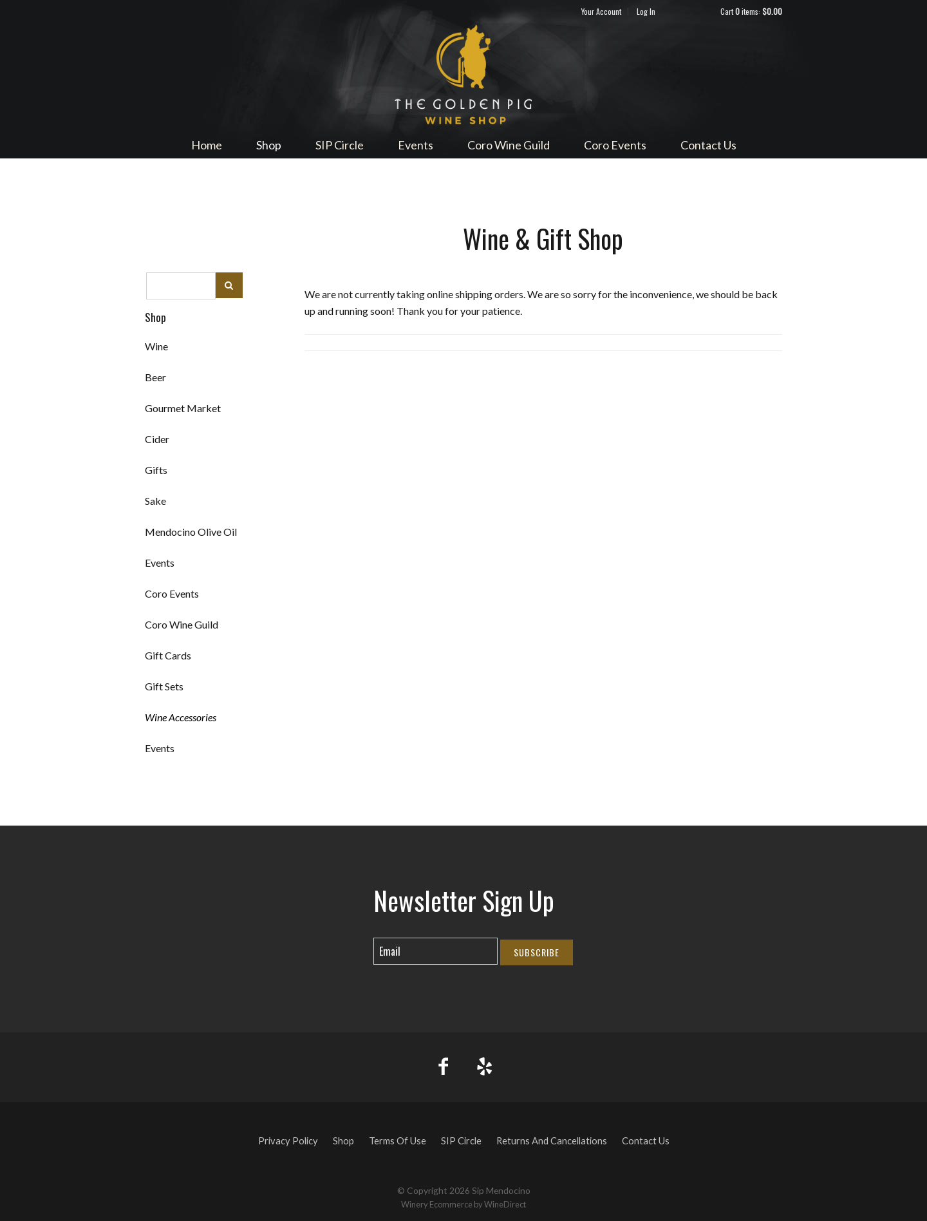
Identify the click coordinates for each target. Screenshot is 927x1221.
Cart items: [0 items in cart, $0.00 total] (751, 11)
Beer (155, 377)
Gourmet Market (183, 408)
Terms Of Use (397, 1140)
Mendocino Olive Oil (191, 531)
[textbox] (181, 285)
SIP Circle (339, 145)
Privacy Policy (288, 1140)
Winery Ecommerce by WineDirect (463, 1204)
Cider (157, 439)
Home (206, 145)
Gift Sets (164, 686)
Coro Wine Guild (508, 145)
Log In (646, 11)
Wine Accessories (180, 717)
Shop (268, 145)
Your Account (601, 11)
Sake (155, 501)
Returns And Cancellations (551, 1140)
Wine (156, 346)
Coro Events (615, 145)
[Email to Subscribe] (435, 951)
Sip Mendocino (463, 74)
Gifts (156, 470)
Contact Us (708, 145)
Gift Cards (168, 655)
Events (415, 145)
